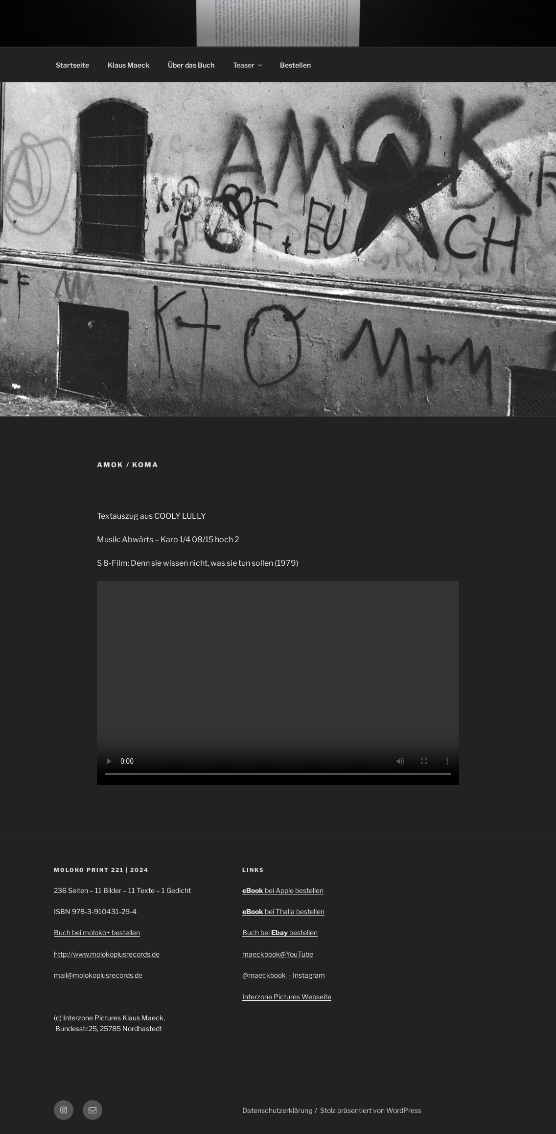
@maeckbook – (267, 975)
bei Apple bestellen (294, 890)
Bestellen (295, 65)
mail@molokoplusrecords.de (98, 975)
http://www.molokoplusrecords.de (107, 954)
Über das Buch (191, 65)
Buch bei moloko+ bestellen (97, 932)
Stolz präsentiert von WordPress (370, 1110)
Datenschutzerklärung (277, 1110)
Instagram (309, 975)
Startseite (72, 65)
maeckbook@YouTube (277, 954)
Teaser (248, 65)
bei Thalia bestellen (294, 911)
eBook (253, 890)
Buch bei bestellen (280, 932)
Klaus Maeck (128, 65)
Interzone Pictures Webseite (286, 996)
